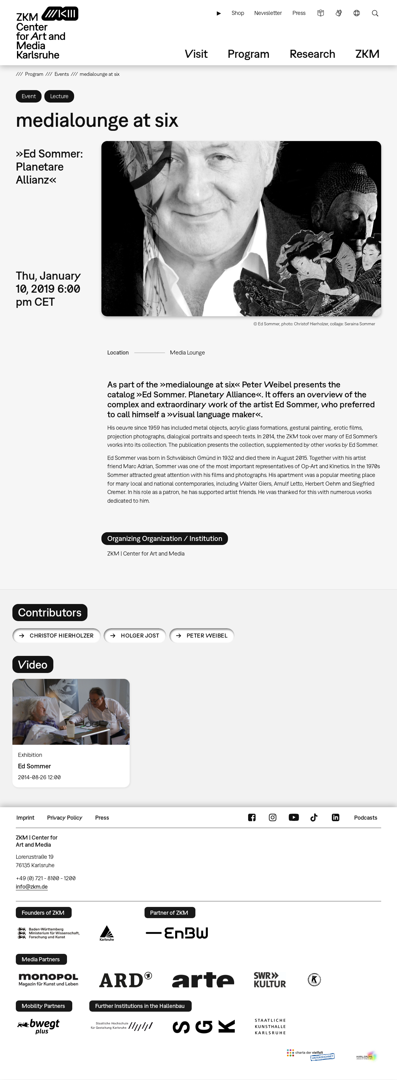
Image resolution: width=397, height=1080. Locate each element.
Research (313, 53)
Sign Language (338, 13)
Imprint (25, 817)
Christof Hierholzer (62, 635)
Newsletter (268, 13)
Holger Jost (140, 635)
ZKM (367, 53)
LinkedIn (335, 817)
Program (249, 53)
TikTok (315, 817)
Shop (238, 13)
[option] (73, 733)
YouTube (294, 817)
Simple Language (320, 13)
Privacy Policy (65, 817)
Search (375, 13)
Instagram (272, 817)
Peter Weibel (207, 635)
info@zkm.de (32, 886)
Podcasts (365, 817)
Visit (196, 53)
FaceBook (252, 817)
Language (356, 13)
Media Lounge (187, 352)
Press (299, 13)
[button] (241, 228)
